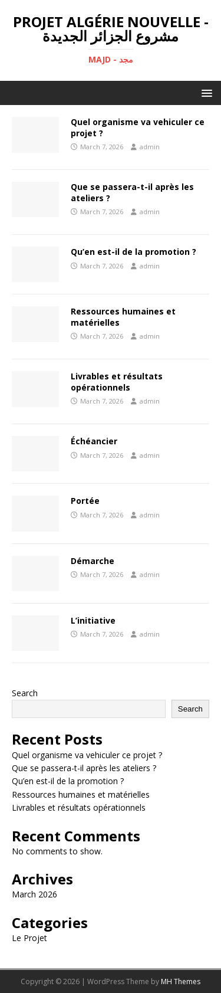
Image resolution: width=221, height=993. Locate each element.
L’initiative (93, 620)
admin (150, 146)
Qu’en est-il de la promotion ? (133, 251)
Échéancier (94, 441)
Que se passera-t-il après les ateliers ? (132, 192)
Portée (85, 500)
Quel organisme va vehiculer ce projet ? (137, 127)
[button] (205, 92)
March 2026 (34, 894)
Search (25, 693)
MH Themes (180, 981)
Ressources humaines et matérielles (123, 316)
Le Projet (29, 937)
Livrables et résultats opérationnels (117, 381)
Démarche (92, 560)
